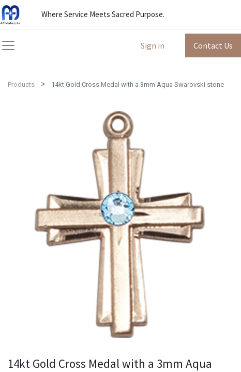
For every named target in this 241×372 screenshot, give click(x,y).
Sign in (152, 45)
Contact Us (213, 45)
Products (21, 84)
